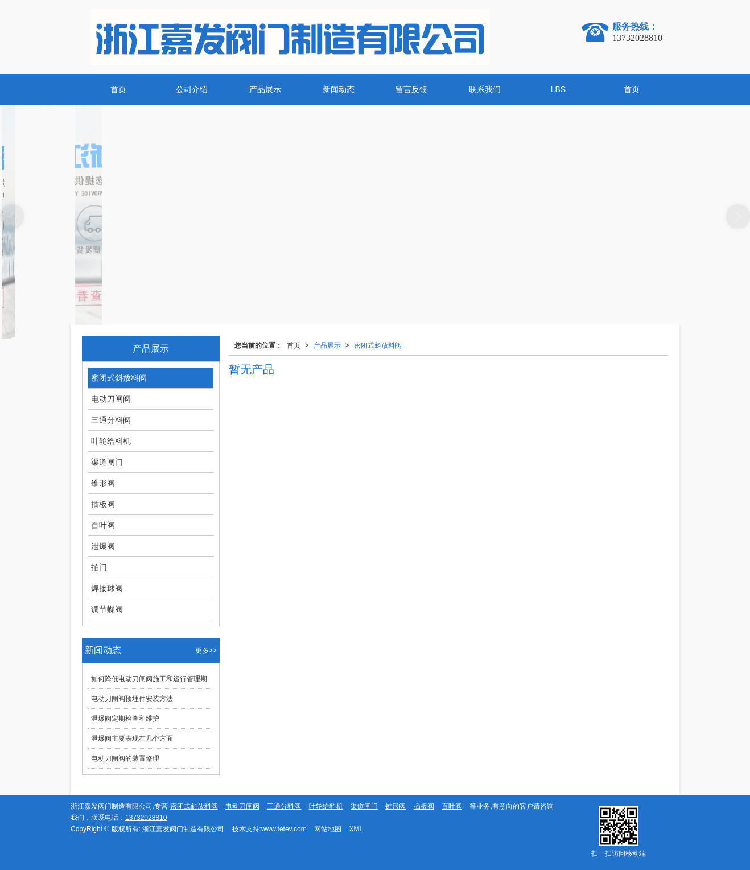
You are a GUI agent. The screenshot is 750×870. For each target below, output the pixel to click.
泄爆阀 (103, 546)
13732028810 (146, 818)
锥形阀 (103, 483)
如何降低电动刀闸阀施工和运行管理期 (149, 679)
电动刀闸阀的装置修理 (125, 758)
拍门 (99, 567)
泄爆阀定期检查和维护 (125, 719)
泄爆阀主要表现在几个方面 (132, 739)
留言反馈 (411, 89)
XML (356, 829)
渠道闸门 (107, 462)
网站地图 (327, 829)
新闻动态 (339, 89)
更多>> (206, 650)
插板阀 (103, 504)
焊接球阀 (107, 588)
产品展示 (265, 89)
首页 (118, 89)
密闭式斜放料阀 (378, 345)
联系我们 (485, 89)
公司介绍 (192, 89)
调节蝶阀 (107, 609)
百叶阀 (103, 525)
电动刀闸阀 (111, 398)
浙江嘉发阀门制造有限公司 (183, 829)
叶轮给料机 (111, 441)
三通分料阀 (111, 419)
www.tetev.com (284, 829)
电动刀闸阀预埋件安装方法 (132, 699)
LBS (558, 89)
